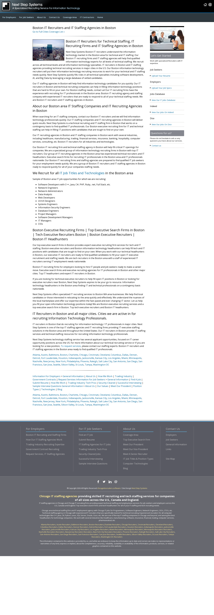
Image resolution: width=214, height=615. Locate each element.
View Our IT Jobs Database (163, 100)
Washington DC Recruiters (111, 537)
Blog (59, 389)
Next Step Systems (139, 488)
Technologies (48, 389)
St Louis (79, 364)
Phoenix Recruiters (130, 532)
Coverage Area (70, 17)
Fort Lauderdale (49, 358)
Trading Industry (123, 376)
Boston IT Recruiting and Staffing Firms (46, 434)
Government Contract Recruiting (42, 449)
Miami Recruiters (116, 529)
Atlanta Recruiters (48, 524)
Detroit (36, 358)
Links (168, 449)
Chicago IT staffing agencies (58, 496)
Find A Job (136, 379)
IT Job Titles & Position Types (138, 458)
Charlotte (73, 354)
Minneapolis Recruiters (133, 529)
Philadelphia (73, 361)
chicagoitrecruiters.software (109, 488)
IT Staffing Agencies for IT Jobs (95, 444)
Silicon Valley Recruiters (141, 534)
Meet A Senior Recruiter (135, 454)
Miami (124, 358)
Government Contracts (44, 379)
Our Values (102, 386)
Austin (44, 354)
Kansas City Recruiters (79, 529)
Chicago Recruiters (129, 524)
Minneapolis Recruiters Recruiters (158, 529)
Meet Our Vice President (135, 449)
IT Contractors (87, 17)
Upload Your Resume (161, 75)
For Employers (9, 17)
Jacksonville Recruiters (60, 529)
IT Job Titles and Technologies (82, 173)
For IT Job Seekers (90, 429)
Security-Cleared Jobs (90, 454)
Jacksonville (88, 358)
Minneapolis (135, 358)
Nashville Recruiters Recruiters (51, 532)
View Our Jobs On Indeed (163, 112)
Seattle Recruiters (123, 534)
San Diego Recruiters (68, 534)
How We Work (105, 376)
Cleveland (105, 354)
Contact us (156, 145)
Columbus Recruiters (49, 527)
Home (100, 17)
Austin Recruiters (64, 524)
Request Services (66, 379)
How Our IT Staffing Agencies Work (44, 439)
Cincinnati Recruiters (146, 524)
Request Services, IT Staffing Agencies (45, 454)
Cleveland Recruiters (164, 524)
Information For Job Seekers (90, 379)
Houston (62, 358)
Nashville (37, 361)
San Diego (132, 361)
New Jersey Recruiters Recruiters (78, 532)
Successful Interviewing (130, 382)
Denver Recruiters (80, 527)
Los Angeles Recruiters (99, 529)
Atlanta (36, 354)
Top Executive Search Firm (136, 439)
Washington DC (101, 364)
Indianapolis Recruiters (153, 527)
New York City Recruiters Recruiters (107, 532)
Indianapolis (75, 358)
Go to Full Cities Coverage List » (49, 31)
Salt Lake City (105, 361)
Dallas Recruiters (65, 527)
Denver (133, 354)
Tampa (88, 364)
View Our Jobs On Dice (162, 124)
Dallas (125, 354)
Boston (63, 354)
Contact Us (54, 17)
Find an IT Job (86, 434)
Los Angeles (114, 358)
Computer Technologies (135, 463)
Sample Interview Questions (47, 386)
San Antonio (119, 361)
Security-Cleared (106, 382)
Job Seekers (172, 439)
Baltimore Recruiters (79, 524)
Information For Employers (46, 376)
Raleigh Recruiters (146, 532)
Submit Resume (41, 382)
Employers (171, 434)
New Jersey (49, 361)
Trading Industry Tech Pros (82, 382)
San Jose (47, 364)
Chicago (83, 354)
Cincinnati (94, 354)
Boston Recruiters (96, 524)
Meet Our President (121, 386)
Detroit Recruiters (96, 527)
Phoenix (84, 361)
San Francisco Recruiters (88, 534)
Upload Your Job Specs (162, 88)
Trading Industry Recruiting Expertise (45, 444)
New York (61, 361)
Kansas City (101, 358)
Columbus (116, 354)
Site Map (170, 458)
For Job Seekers (26, 17)
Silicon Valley (67, 364)
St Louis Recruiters (159, 534)
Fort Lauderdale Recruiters (115, 527)
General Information (73, 376)
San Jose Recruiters (107, 534)
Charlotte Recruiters (112, 524)
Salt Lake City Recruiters (165, 532)
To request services (71, 346)
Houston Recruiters (135, 527)
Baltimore (54, 354)
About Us (41, 17)
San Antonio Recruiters (49, 534)
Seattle (56, 364)
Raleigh (93, 361)
